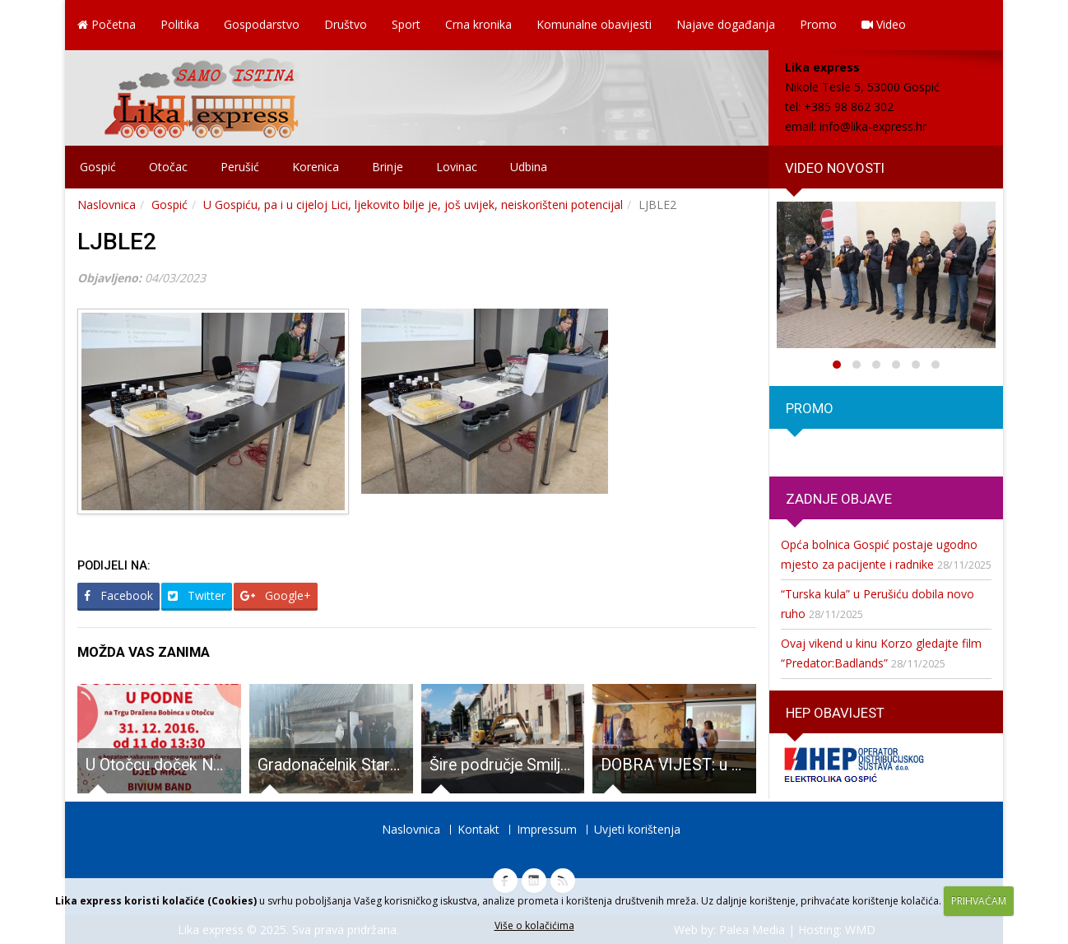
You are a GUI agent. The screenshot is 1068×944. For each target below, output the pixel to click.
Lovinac (456, 166)
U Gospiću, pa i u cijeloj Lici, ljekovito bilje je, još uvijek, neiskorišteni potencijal (413, 204)
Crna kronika (478, 24)
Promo (818, 24)
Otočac (168, 166)
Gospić (98, 166)
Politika (179, 24)
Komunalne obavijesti (594, 24)
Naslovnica (106, 204)
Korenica (315, 166)
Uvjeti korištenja (637, 829)
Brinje (387, 166)
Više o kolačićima (534, 925)
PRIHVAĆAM (978, 901)
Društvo (345, 24)
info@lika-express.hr (873, 126)
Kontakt (478, 829)
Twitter (196, 595)
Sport (406, 24)
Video (883, 24)
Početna (106, 24)
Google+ (275, 595)
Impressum (547, 829)
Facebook (118, 595)
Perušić (240, 166)
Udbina (528, 166)
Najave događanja (725, 24)
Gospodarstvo (262, 24)
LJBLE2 (116, 241)
